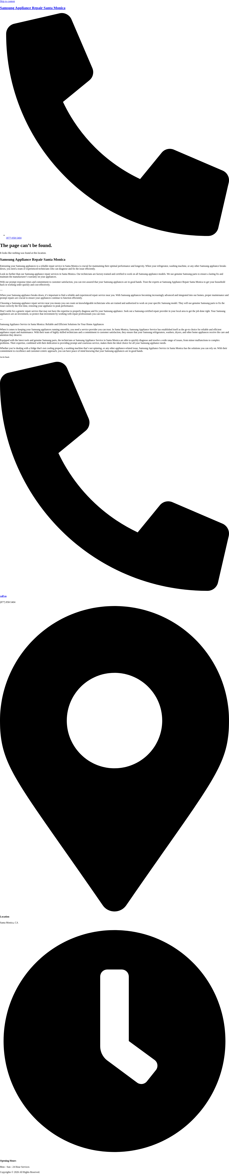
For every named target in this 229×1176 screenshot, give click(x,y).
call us (3, 596)
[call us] (114, 590)
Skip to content (7, 1)
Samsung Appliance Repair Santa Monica (32, 8)
